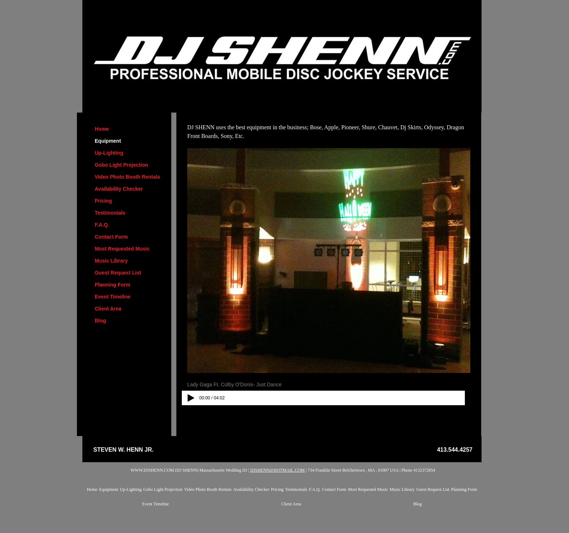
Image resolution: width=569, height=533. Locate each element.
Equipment (108, 141)
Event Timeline (113, 297)
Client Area (108, 309)
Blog (100, 321)
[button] (328, 260)
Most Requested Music (122, 249)
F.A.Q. (102, 225)
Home (102, 129)
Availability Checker (119, 189)
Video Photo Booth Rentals (127, 177)
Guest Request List (118, 273)
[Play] (191, 398)
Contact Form (111, 237)
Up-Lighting (109, 153)
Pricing (103, 201)
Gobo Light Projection (121, 165)
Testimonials (110, 213)
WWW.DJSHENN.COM (152, 470)
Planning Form (112, 285)
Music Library (111, 261)
